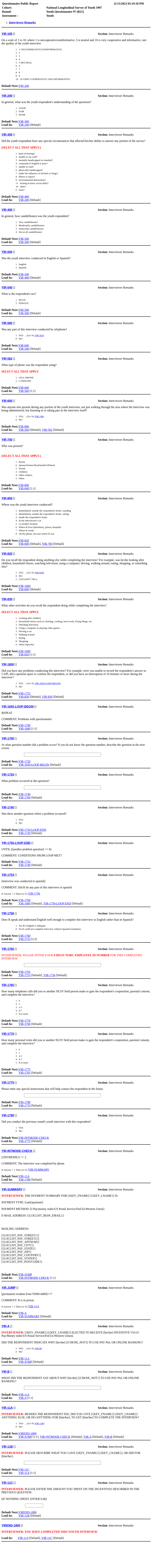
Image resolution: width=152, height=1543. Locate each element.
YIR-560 (23, 309)
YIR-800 (23, 426)
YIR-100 (23, 124)
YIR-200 (23, 85)
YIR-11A (24, 1176)
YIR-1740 (24, 794)
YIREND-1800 (27, 1433)
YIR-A (22, 1313)
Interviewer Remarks (22, 22)
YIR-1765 (24, 971)
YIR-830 (38, 572)
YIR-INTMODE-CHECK (33, 1137)
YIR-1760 (24, 900)
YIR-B (37, 1348)
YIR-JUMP (25, 1274)
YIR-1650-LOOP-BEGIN (47, 683)
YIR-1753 (24, 693)
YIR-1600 (24, 586)
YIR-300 (23, 121)
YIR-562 (38, 335)
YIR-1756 (34, 893)
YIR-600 (23, 345)
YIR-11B (39, 1423)
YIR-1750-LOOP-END (32, 829)
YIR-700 (38, 416)
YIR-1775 (24, 1069)
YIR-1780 (24, 1102)
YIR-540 (23, 274)
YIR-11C (23, 1469)
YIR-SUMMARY (38, 1169)
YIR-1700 (24, 725)
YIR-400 (23, 196)
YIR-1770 (24, 1020)
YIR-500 (23, 238)
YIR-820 (23, 540)
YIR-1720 (24, 761)
